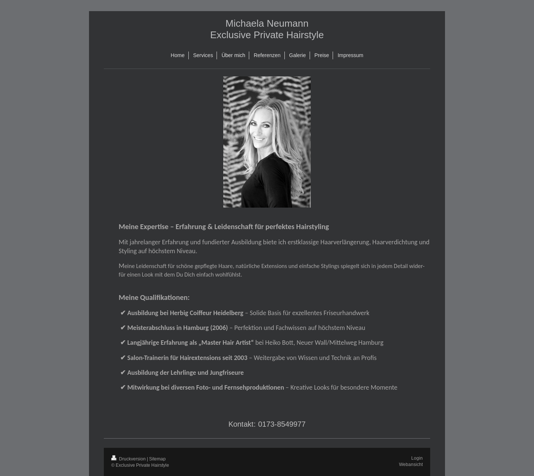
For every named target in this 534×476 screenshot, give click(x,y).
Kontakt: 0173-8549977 (267, 424)
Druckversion (129, 459)
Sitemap (157, 459)
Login (417, 458)
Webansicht (411, 464)
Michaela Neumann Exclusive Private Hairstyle (267, 29)
